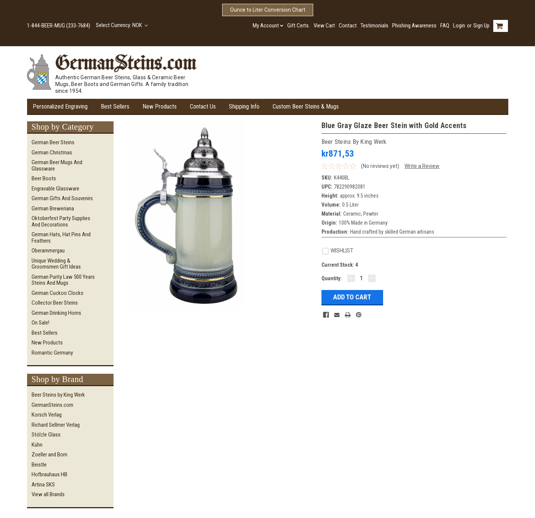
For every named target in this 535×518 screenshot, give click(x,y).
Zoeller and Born (49, 454)
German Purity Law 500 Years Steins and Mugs (63, 280)
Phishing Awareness (414, 25)
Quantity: (331, 278)
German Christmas (52, 152)
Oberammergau (48, 250)
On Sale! (40, 322)
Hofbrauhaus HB (49, 474)
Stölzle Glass (46, 434)
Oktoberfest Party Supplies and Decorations (61, 221)
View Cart (324, 25)
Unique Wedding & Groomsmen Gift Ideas (56, 263)
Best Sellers (115, 106)
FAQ (444, 25)
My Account (268, 25)
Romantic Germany (52, 352)
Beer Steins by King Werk (58, 394)
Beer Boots (44, 178)
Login (459, 25)
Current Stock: (339, 265)
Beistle (39, 464)
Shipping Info (244, 106)
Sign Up (481, 25)
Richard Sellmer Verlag (56, 424)
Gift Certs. (298, 25)
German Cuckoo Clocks (57, 293)
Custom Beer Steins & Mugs (306, 106)
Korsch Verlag (47, 414)
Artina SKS (43, 484)
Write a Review (422, 166)
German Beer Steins (53, 142)
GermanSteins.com (52, 405)
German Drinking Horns (56, 313)
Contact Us (203, 106)
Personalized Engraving (60, 106)
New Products (159, 106)
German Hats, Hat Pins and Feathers (61, 237)
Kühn (37, 444)
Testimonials (374, 25)
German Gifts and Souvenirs (62, 198)
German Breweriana (53, 208)
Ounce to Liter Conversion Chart (267, 10)
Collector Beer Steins (55, 302)
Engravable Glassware (55, 188)
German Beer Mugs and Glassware (57, 165)
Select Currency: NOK (122, 25)
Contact (348, 25)
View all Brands (48, 494)
